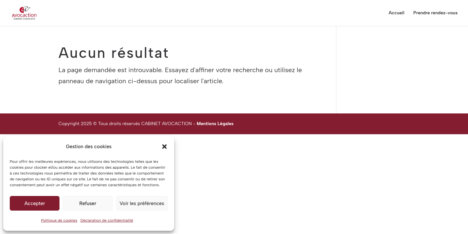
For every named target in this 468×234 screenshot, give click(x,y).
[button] (164, 146)
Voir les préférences (142, 203)
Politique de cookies (59, 220)
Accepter (34, 203)
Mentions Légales (215, 123)
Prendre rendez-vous (435, 13)
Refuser (87, 203)
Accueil (396, 13)
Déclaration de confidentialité (107, 220)
